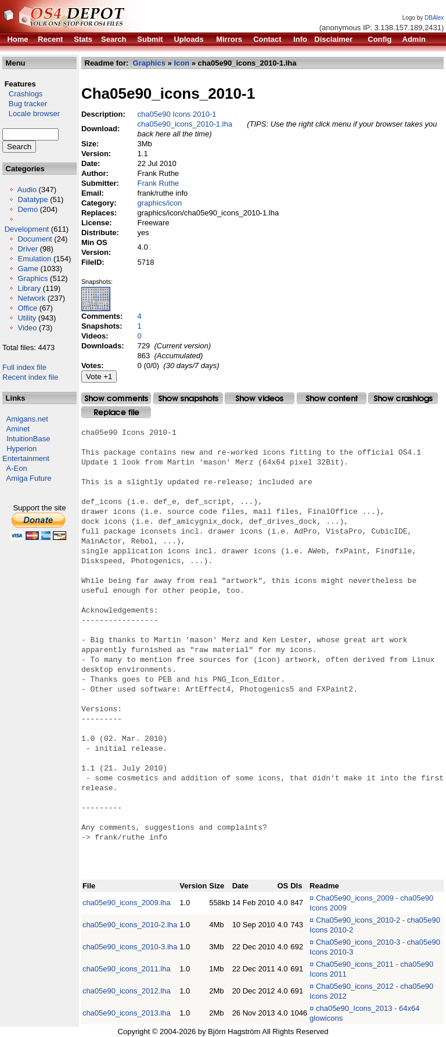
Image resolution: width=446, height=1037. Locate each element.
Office (27, 308)
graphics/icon (160, 203)
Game (27, 268)
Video (27, 327)
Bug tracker (24, 103)
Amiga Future (29, 478)
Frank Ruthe (158, 183)
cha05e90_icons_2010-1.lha (185, 124)
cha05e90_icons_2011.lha (126, 968)
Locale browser (31, 113)
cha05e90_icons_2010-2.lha (129, 924)
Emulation (34, 258)
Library (29, 288)
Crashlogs (22, 93)
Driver (27, 248)
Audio (27, 189)
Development (27, 229)
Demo (27, 209)
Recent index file (30, 377)
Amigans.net (27, 419)
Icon (182, 63)
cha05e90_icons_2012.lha (126, 990)
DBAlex (434, 18)
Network (31, 298)
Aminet (18, 428)
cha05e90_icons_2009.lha (126, 902)
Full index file (24, 367)
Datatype (32, 199)
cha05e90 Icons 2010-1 (177, 114)
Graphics (32, 278)
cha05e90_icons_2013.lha (126, 1013)
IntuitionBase (28, 438)
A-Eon (16, 468)
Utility (26, 318)
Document (34, 239)
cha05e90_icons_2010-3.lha (129, 946)
